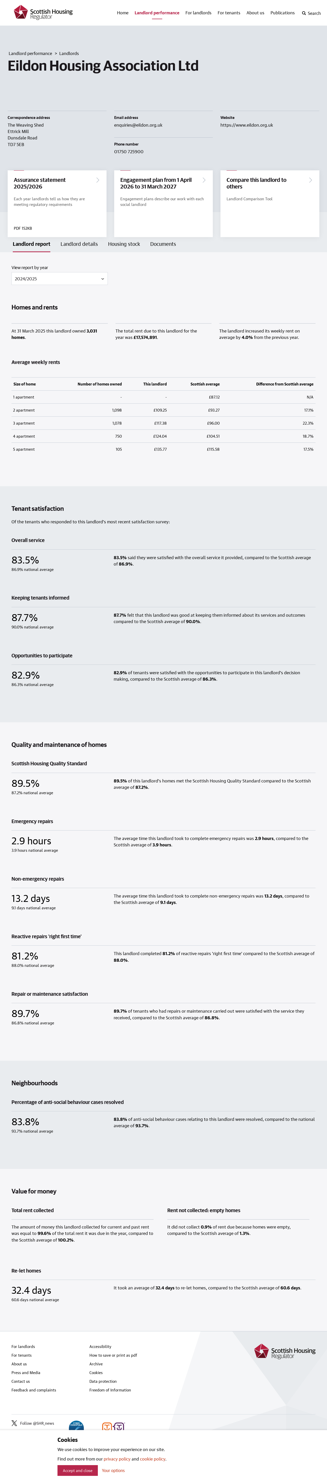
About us (255, 12)
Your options (113, 1470)
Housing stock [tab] (124, 245)
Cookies (96, 1373)
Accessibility (100, 1347)
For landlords (198, 12)
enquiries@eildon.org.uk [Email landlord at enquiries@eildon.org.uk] (138, 125)
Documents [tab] (163, 245)
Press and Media (25, 1373)
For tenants (229, 12)
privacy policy (117, 1459)
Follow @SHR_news (32, 1424)
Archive (96, 1365)
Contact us (20, 1382)
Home (123, 12)
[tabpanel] (163, 792)
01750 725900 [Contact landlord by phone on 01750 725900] (129, 151)
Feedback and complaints (33, 1391)
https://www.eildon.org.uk (246, 125)
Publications (283, 12)
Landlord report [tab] (31, 245)
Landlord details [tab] (79, 245)
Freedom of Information (110, 1391)
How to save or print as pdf (113, 1356)
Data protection (103, 1382)
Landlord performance (157, 12)
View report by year (29, 268)
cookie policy (152, 1459)
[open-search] (311, 13)
